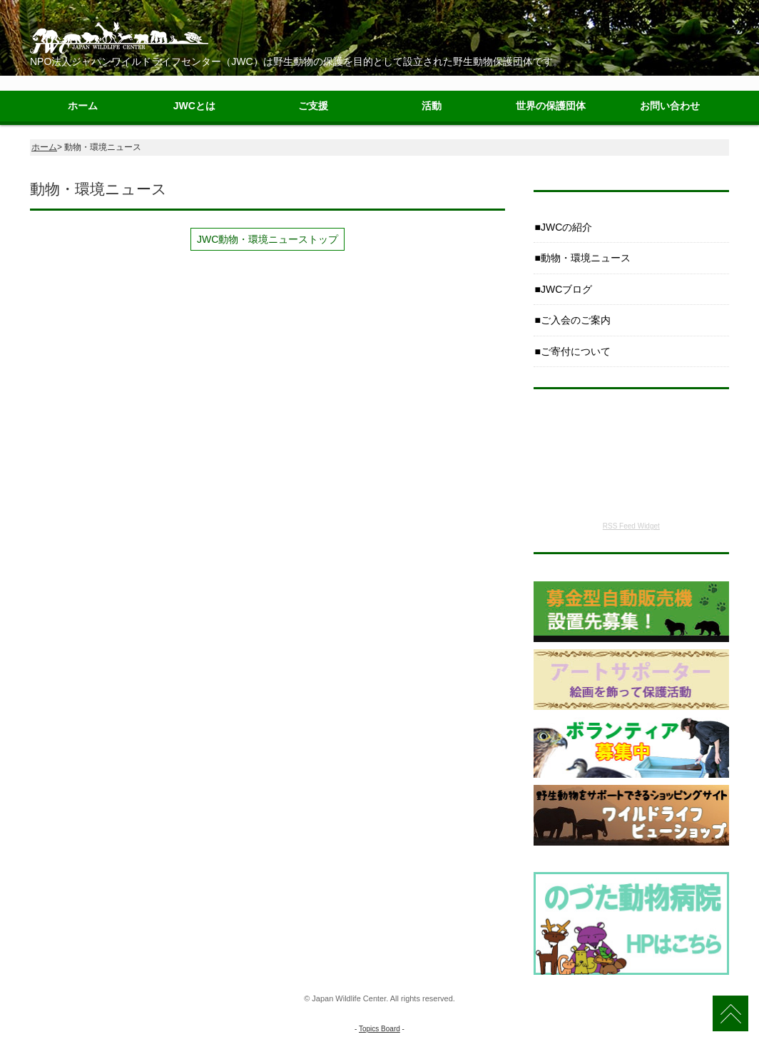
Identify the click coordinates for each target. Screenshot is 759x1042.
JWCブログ (566, 289)
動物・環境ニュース (586, 258)
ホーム (83, 105)
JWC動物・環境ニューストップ (267, 239)
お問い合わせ (670, 105)
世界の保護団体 (551, 105)
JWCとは (194, 105)
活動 (432, 105)
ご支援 (313, 105)
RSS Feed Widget (631, 526)
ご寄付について (576, 351)
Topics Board (379, 1029)
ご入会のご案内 (576, 320)
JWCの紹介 (566, 227)
